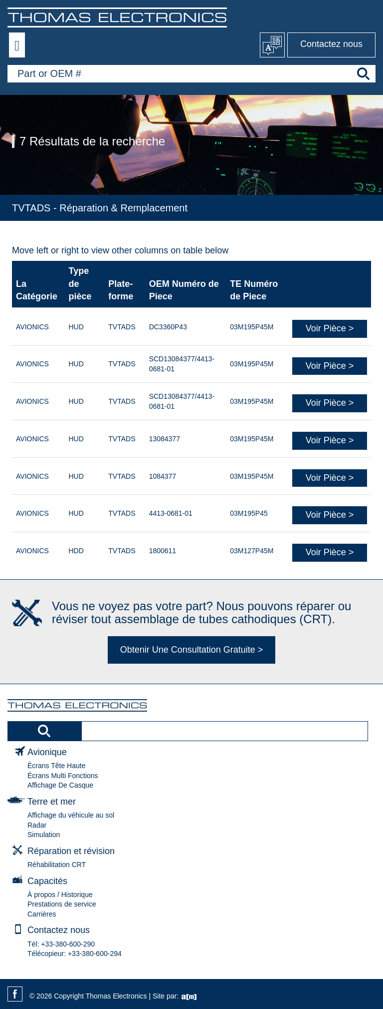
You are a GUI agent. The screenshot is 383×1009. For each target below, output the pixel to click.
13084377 (164, 439)
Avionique (47, 752)
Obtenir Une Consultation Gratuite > (191, 650)
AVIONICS (32, 327)
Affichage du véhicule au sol (70, 815)
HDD (75, 551)
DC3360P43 (168, 327)
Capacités (47, 881)
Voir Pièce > (330, 328)
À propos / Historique (60, 895)
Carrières (41, 914)
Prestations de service (61, 904)
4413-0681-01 (170, 513)
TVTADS (121, 327)
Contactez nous (331, 44)
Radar (36, 825)
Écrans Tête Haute (56, 766)
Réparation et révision (71, 851)
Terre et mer (51, 802)
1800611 (163, 551)
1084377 (163, 476)
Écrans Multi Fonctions (62, 776)
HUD (75, 327)
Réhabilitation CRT (56, 865)
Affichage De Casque (60, 785)
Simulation (43, 835)
